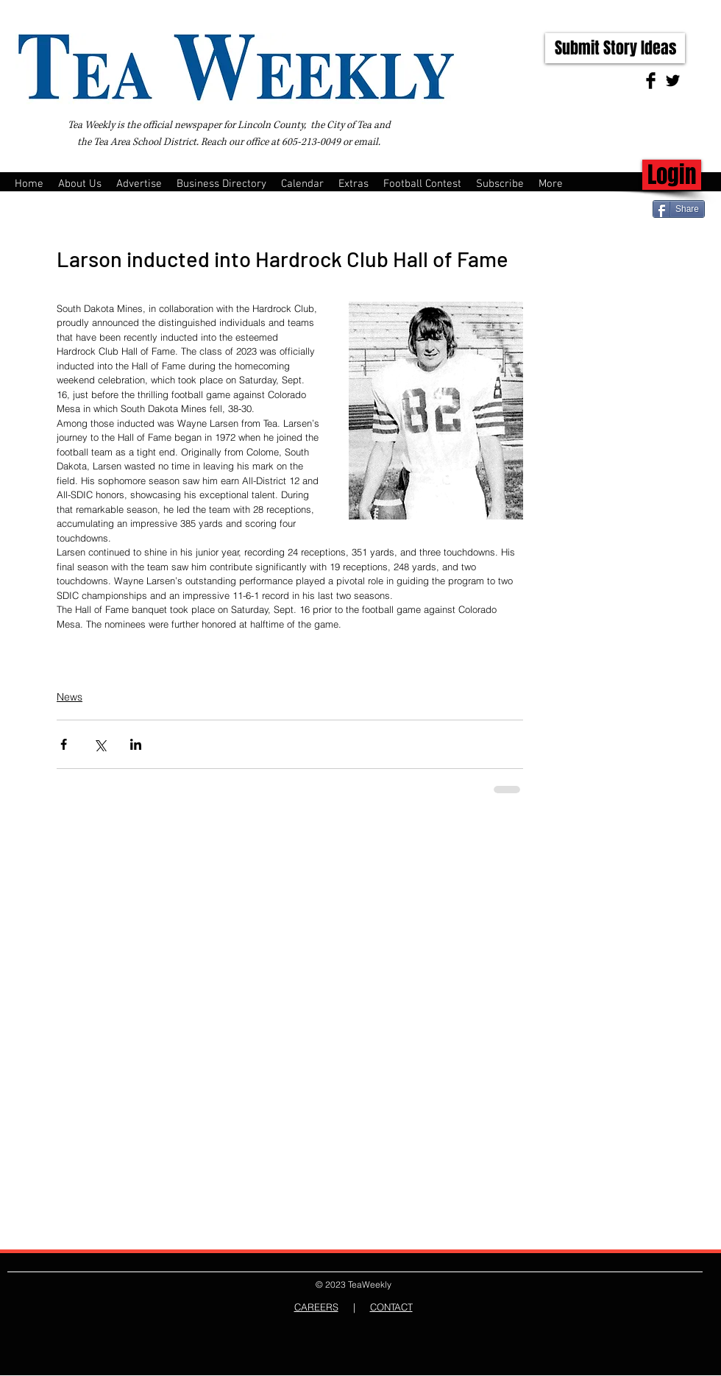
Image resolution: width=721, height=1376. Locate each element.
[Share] (679, 209)
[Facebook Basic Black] (650, 80)
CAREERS (316, 1307)
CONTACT (391, 1307)
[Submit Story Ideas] (615, 48)
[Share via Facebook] (64, 744)
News (69, 696)
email (366, 142)
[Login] (671, 175)
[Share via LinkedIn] (136, 744)
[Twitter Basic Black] (672, 80)
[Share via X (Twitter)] (100, 744)
